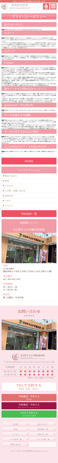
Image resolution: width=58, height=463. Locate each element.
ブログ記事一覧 (15, 439)
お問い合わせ (15, 444)
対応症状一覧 (29, 214)
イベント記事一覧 (42, 439)
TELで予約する (29, 387)
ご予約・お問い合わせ (15, 191)
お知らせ (9, 196)
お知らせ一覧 (42, 434)
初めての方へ (11, 176)
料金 (7, 181)
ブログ (8, 201)
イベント (9, 206)
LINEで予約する (29, 414)
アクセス (9, 186)
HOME (29, 161)
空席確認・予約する (29, 397)
